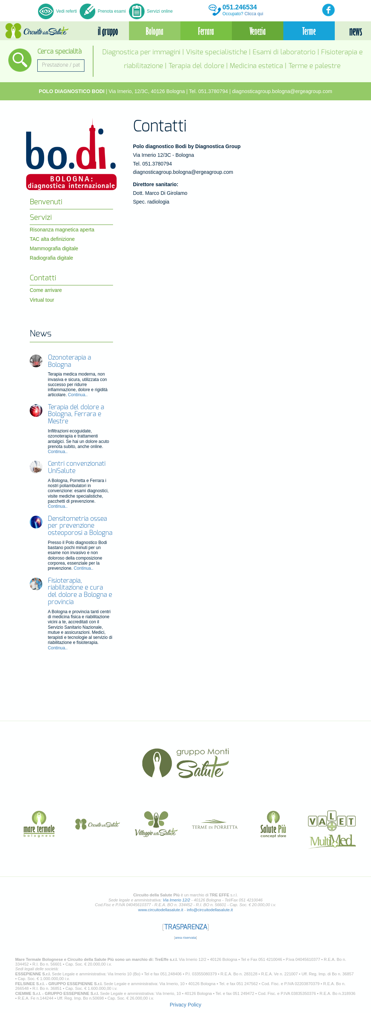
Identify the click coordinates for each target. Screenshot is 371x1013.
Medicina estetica (256, 66)
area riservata (185, 937)
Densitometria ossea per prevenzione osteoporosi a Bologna (80, 526)
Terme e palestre (314, 66)
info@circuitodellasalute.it (210, 910)
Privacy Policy (185, 1005)
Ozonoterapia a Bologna (69, 361)
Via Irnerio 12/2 (176, 900)
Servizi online (151, 11)
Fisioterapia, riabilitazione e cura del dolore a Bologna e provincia (80, 592)
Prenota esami (103, 11)
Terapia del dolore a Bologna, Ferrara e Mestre (76, 414)
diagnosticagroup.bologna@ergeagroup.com (282, 91)
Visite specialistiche (216, 52)
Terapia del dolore (196, 66)
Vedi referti (58, 11)
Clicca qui (254, 13)
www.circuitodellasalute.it (160, 910)
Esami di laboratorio (284, 52)
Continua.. (78, 394)
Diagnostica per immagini (141, 52)
